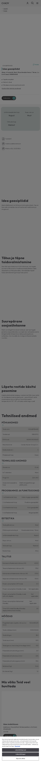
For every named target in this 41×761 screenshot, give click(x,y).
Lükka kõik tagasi (20, 754)
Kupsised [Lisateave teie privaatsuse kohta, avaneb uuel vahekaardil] (17, 746)
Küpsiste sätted (20, 758)
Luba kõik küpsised (20, 750)
